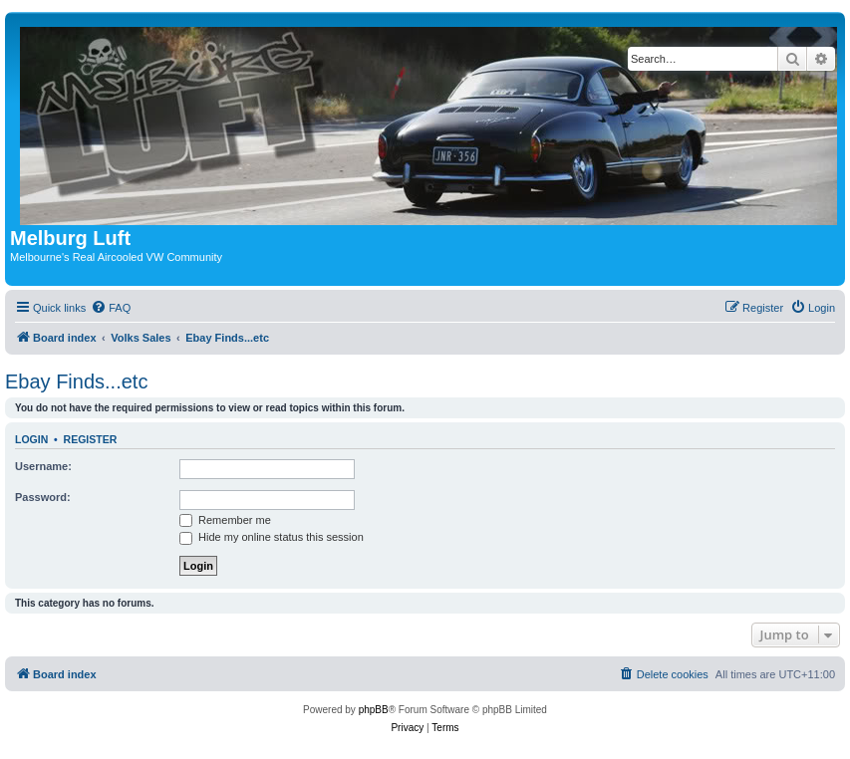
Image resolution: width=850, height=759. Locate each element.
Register (91, 439)
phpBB (374, 709)
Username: (43, 466)
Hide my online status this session (271, 537)
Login (31, 439)
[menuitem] (111, 308)
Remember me (225, 520)
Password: (43, 497)
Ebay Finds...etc (76, 381)
